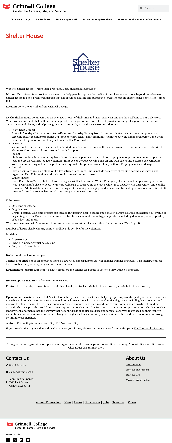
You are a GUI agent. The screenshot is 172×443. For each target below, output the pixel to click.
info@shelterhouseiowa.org (134, 286)
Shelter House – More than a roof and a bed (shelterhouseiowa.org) (56, 88)
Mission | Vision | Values (138, 380)
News (67, 402)
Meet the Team (133, 364)
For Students (42, 19)
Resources (118, 402)
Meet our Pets (133, 375)
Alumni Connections (48, 402)
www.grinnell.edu (13, 434)
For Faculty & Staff (66, 19)
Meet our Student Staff (137, 370)
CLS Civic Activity (20, 19)
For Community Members (97, 19)
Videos (132, 402)
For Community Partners (149, 328)
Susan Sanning (118, 344)
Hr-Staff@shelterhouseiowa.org (50, 280)
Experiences (92, 402)
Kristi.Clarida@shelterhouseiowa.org (96, 286)
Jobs (106, 402)
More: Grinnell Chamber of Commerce (139, 19)
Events (78, 402)
